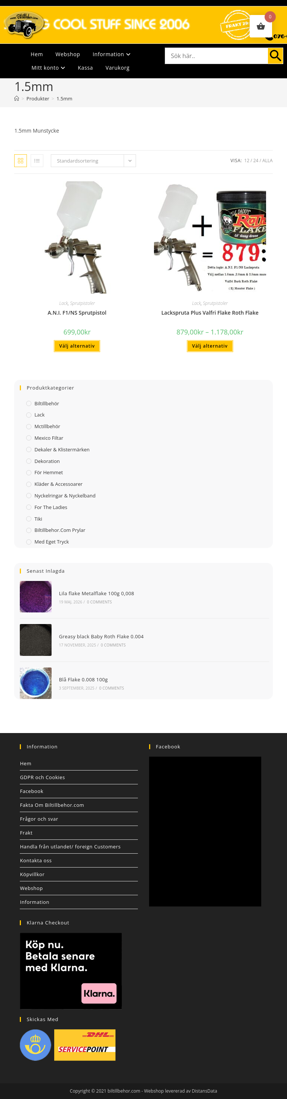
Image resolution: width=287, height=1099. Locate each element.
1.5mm (64, 98)
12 (247, 160)
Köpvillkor (32, 874)
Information (111, 54)
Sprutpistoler (82, 303)
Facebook (31, 791)
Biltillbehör (46, 403)
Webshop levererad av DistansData (180, 1091)
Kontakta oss (36, 860)
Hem (37, 54)
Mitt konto (48, 67)
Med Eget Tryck (51, 541)
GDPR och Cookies (42, 777)
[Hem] (16, 98)
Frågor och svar (39, 818)
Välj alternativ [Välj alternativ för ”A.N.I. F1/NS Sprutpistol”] (77, 346)
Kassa (85, 67)
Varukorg (117, 67)
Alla (267, 160)
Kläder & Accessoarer (58, 484)
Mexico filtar (48, 438)
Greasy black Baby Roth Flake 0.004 (101, 636)
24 (256, 160)
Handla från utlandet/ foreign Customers (70, 846)
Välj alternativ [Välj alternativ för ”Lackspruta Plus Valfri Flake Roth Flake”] (210, 346)
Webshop (68, 54)
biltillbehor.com (124, 1091)
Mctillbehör (47, 426)
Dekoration (47, 461)
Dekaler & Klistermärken (62, 449)
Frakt (26, 832)
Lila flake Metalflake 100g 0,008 (96, 593)
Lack (63, 303)
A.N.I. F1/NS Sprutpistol (77, 312)
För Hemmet (48, 472)
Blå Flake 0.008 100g (83, 679)
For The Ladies (50, 507)
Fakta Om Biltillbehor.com (52, 805)
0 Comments (99, 602)
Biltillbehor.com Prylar (59, 530)
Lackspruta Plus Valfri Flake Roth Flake (210, 312)
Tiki (38, 518)
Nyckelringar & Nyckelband (64, 495)
